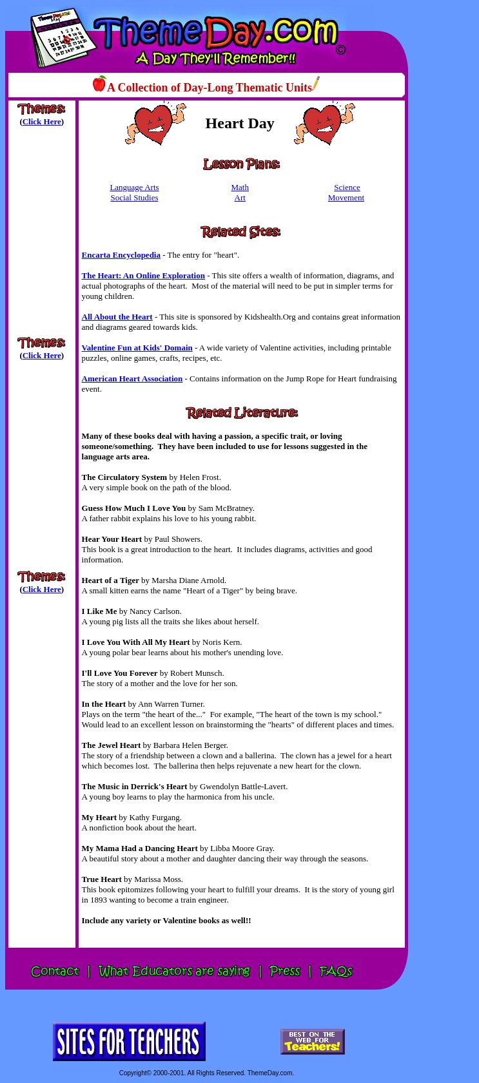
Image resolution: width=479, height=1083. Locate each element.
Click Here (42, 121)
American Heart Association (132, 378)
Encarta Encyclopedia (121, 255)
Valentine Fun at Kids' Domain (137, 347)
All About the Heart (117, 316)
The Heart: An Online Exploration (143, 275)
